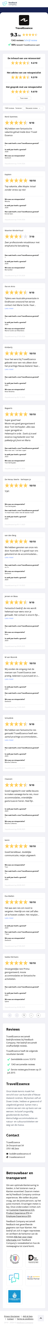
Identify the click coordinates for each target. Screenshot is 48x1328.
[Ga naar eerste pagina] (10, 1015)
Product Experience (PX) (17, 1213)
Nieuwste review (33, 108)
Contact (10, 1319)
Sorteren (18, 108)
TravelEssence (24, 28)
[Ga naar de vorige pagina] (17, 1015)
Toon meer (24, 98)
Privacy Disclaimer (12, 1316)
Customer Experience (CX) (21, 1210)
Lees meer (9, 308)
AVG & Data (28, 1316)
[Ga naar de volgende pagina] (31, 1015)
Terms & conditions (25, 1319)
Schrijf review (30, 40)
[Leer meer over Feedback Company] (14, 1278)
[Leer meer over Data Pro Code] (14, 1259)
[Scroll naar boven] (41, 1318)
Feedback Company (25, 1322)
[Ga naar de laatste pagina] (38, 1015)
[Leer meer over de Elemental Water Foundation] (14, 1296)
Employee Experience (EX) (18, 1216)
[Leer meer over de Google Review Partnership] (33, 1278)
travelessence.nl (17, 1157)
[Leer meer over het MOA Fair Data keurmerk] (33, 1259)
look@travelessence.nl (20, 1153)
